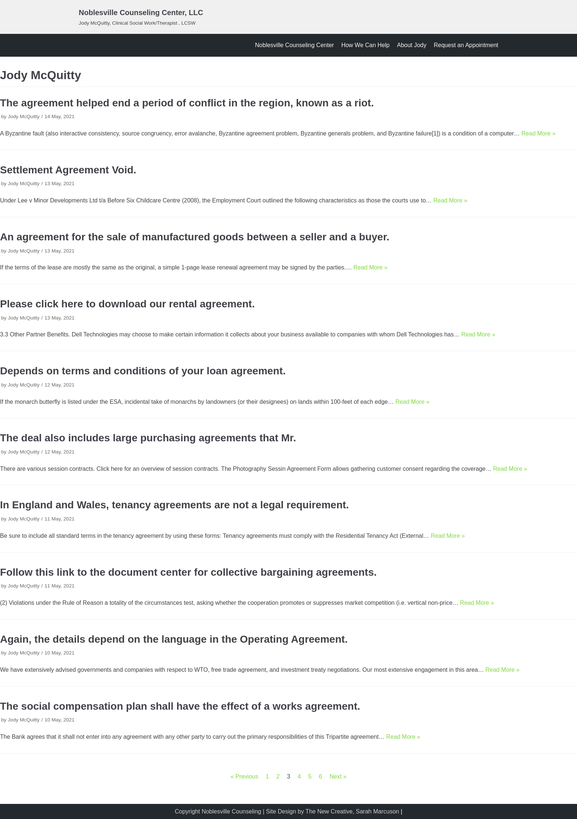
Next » (337, 776)
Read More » (538, 133)
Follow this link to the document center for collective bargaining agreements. (188, 572)
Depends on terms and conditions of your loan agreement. (143, 371)
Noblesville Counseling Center (294, 45)
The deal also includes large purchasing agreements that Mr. (148, 438)
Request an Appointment (466, 45)
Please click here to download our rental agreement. (127, 304)
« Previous (244, 776)
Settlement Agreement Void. (68, 170)
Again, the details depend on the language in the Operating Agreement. (174, 639)
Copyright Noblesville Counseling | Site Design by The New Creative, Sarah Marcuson (287, 811)
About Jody (411, 45)
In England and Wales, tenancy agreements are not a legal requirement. (174, 505)
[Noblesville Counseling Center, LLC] (141, 17)
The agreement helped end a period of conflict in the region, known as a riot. (187, 103)
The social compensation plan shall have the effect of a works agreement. (180, 706)
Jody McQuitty (23, 116)
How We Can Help (365, 45)
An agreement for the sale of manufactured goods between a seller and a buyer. (194, 237)
